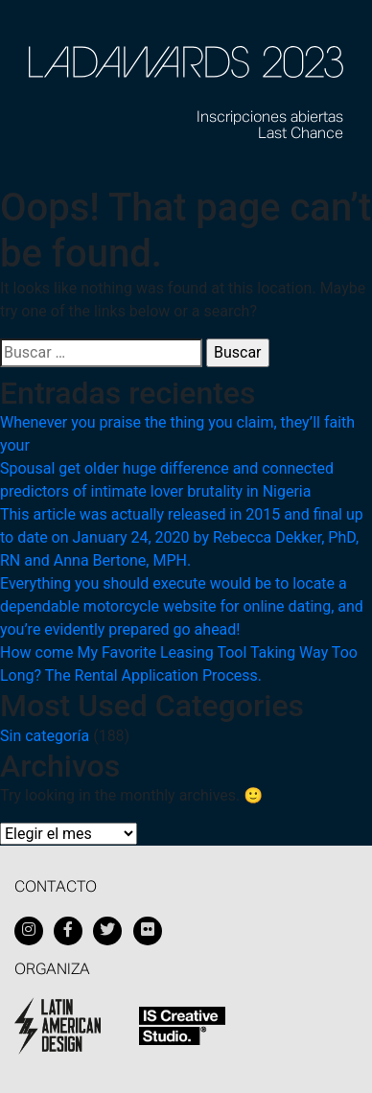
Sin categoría (44, 736)
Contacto (55, 887)
